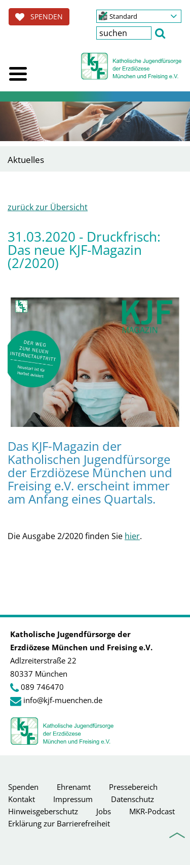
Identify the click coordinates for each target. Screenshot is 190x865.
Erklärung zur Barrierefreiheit (59, 823)
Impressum (73, 799)
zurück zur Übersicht (48, 207)
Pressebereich (133, 787)
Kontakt (21, 799)
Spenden (23, 787)
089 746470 (42, 687)
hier (132, 536)
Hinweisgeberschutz (43, 811)
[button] (139, 16)
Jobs (103, 811)
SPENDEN (39, 17)
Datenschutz (132, 799)
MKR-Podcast (152, 811)
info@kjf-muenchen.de (62, 700)
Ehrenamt (74, 787)
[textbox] (124, 33)
